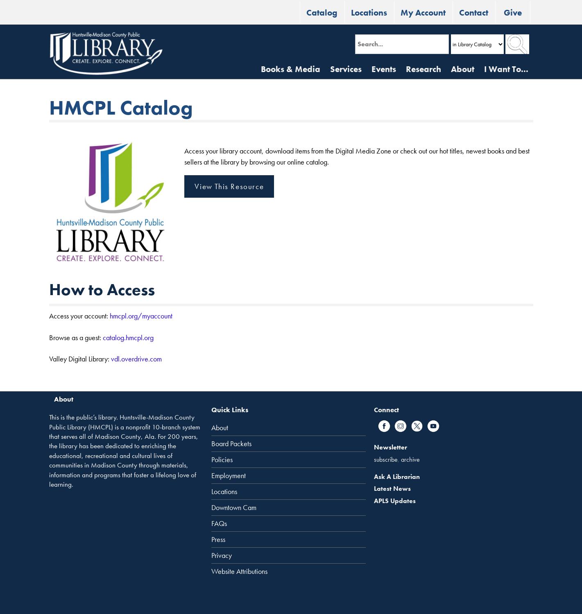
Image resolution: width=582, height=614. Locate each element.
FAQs (219, 523)
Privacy (221, 555)
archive (410, 459)
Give (513, 12)
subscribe (386, 459)
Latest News (392, 488)
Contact (473, 12)
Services (346, 68)
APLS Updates (395, 501)
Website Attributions (239, 571)
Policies (222, 459)
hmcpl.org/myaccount (141, 316)
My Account (423, 12)
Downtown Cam (233, 507)
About (462, 68)
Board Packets (231, 443)
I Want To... (506, 68)
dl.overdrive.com (138, 358)
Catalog (321, 12)
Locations (369, 12)
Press (218, 539)
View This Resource (229, 186)
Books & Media (290, 68)
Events (383, 68)
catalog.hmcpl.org (128, 337)
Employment (228, 475)
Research (423, 68)
